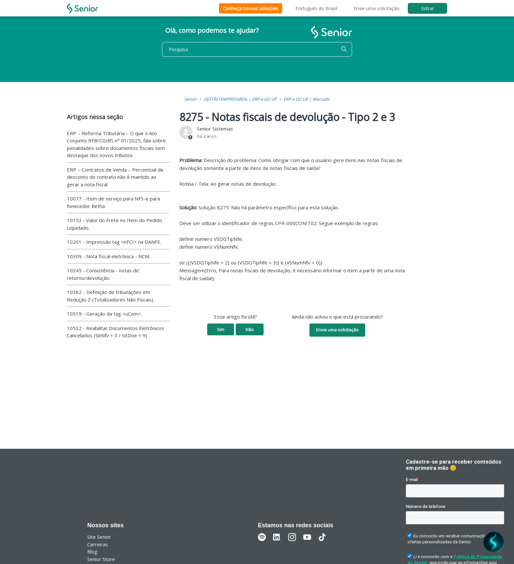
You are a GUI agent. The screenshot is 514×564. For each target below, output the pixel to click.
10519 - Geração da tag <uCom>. (104, 313)
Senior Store (101, 559)
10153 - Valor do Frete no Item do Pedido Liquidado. (114, 224)
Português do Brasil (316, 8)
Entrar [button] (427, 8)
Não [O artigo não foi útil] (250, 329)
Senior (190, 99)
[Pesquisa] (257, 49)
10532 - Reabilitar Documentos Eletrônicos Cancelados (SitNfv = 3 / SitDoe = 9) (115, 332)
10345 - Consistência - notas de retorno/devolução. (103, 274)
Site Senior (99, 536)
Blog (92, 551)
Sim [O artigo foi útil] (220, 329)
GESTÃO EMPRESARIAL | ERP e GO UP (240, 99)
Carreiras (97, 544)
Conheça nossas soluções (250, 8)
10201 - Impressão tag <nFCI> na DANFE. (114, 242)
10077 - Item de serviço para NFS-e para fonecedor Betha (113, 202)
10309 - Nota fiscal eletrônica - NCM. (108, 256)
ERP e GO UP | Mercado (307, 99)
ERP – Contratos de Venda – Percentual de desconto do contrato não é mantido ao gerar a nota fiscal (115, 177)
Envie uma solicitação (377, 8)
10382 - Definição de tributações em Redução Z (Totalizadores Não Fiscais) (110, 296)
